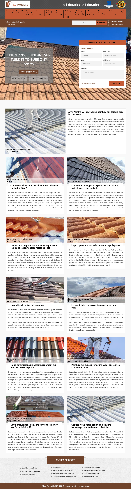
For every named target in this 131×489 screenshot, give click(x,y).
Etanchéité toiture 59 (20, 12)
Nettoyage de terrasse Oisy (92, 467)
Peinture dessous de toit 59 (58, 13)
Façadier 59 (122, 12)
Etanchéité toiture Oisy (29, 474)
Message (102, 73)
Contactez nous (38, 79)
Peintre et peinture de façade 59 (113, 13)
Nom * (91, 54)
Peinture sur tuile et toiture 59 (91, 13)
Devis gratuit (19, 79)
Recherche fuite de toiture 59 (29, 13)
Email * (91, 62)
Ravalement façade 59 (10, 12)
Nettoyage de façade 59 (49, 13)
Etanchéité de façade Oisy (29, 468)
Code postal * (113, 54)
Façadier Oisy (57, 467)
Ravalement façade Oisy (91, 477)
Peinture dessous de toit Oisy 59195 (94, 470)
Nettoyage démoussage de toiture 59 (79, 13)
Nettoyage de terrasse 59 (68, 14)
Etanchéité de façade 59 (39, 13)
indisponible (73, 5)
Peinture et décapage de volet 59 (101, 13)
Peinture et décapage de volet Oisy (63, 474)
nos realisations (29, 72)
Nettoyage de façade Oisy (91, 474)
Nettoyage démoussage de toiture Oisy (64, 477)
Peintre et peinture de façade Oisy (63, 470)
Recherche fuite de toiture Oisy (31, 471)
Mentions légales (84, 486)
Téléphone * (113, 62)
